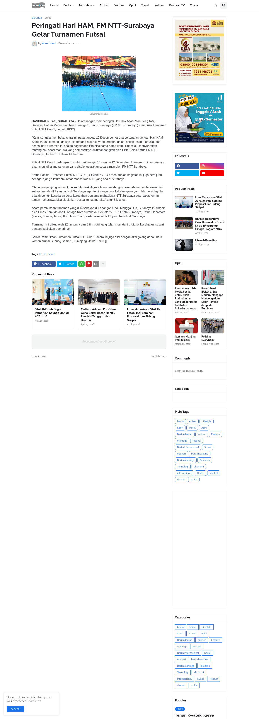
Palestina (205, 460)
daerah (181, 479)
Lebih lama (157, 356)
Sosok (207, 447)
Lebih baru (40, 356)
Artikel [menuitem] (104, 5)
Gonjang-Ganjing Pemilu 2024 (185, 338)
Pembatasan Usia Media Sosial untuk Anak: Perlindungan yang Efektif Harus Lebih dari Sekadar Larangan (186, 298)
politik (193, 479)
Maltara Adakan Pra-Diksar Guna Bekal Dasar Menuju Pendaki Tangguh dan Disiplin (99, 315)
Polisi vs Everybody (207, 338)
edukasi (181, 453)
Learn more (34, 701)
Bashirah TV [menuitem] (177, 5)
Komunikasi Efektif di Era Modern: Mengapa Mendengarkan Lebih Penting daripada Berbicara (212, 298)
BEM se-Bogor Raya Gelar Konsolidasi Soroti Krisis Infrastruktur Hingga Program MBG (209, 223)
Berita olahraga (185, 460)
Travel (192, 427)
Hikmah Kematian (206, 240)
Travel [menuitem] (145, 5)
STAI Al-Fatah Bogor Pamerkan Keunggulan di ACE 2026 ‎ (52, 313)
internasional (184, 473)
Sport (51, 254)
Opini (204, 427)
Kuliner (202, 434)
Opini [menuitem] (132, 5)
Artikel (192, 421)
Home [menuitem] (54, 5)
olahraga (182, 440)
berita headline (199, 453)
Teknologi (182, 466)
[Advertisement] (199, 549)
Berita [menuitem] (67, 5)
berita (48, 17)
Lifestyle (206, 421)
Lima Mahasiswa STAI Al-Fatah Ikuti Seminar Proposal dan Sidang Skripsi (143, 315)
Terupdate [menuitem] (85, 5)
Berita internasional (188, 447)
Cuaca (200, 473)
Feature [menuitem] (119, 5)
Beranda (37, 17)
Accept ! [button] (16, 709)
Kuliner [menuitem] (159, 5)
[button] (216, 5)
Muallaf (213, 473)
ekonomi (199, 466)
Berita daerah (184, 434)
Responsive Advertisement (99, 341)
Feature (215, 434)
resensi (196, 440)
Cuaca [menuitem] (194, 5)
